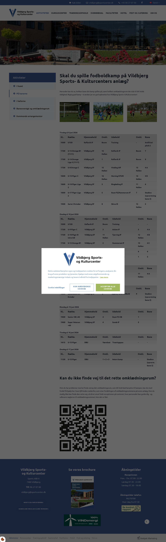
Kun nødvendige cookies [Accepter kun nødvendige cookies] (82, 287)
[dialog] (83, 271)
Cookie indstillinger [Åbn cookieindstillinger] (56, 287)
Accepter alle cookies (108, 287)
